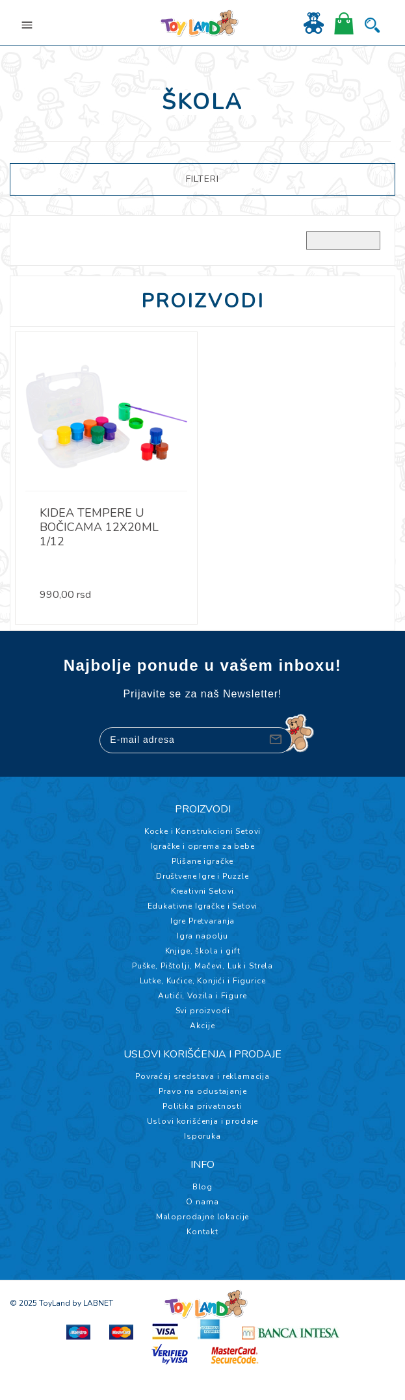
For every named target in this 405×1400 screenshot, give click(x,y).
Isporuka (202, 1136)
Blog (202, 1187)
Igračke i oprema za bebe (202, 846)
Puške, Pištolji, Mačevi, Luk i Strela (202, 966)
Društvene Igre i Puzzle (202, 876)
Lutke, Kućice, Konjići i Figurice (203, 981)
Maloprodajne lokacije (203, 1217)
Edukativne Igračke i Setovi (203, 906)
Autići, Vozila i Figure (202, 996)
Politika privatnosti (202, 1106)
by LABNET (92, 1303)
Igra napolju (202, 936)
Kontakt (202, 1231)
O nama (202, 1202)
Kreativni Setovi (202, 891)
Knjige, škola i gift (203, 951)
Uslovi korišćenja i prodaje (203, 1121)
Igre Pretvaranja (202, 921)
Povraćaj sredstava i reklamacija (202, 1076)
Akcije (202, 1025)
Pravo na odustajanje (203, 1091)
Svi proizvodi (203, 1010)
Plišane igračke (203, 861)
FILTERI (202, 179)
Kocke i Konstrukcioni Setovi (202, 831)
